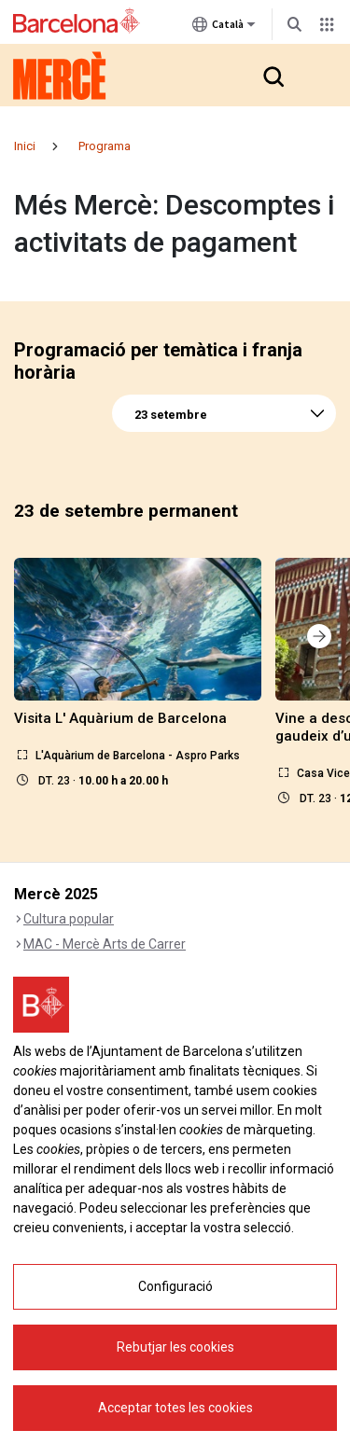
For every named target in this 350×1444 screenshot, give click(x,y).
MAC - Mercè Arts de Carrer (104, 944)
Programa (104, 146)
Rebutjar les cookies (175, 1347)
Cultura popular (68, 918)
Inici (24, 146)
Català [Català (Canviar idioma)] (224, 28)
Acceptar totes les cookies (175, 1407)
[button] (272, 75)
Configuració (175, 1286)
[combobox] (224, 413)
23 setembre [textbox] (170, 415)
